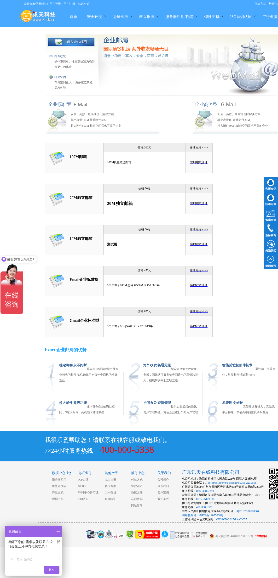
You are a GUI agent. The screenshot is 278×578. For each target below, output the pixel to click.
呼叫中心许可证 (88, 492)
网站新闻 (137, 505)
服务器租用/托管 (179, 17)
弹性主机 (212, 17)
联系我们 (163, 486)
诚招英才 (163, 499)
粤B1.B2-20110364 (248, 511)
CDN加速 (110, 492)
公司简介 (163, 479)
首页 (73, 17)
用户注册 (69, 4)
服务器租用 (59, 479)
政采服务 (147, 17)
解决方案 (110, 486)
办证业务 (120, 17)
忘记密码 (83, 4)
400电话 (110, 499)
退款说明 (137, 486)
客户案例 (163, 492)
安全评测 (94, 17)
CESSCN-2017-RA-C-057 (231, 519)
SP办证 (82, 486)
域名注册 (110, 479)
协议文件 (137, 492)
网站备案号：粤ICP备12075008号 (203, 515)
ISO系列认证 (241, 17)
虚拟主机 (58, 499)
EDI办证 (83, 499)
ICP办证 (83, 479)
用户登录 (55, 4)
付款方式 (260, 4)
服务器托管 (59, 486)
